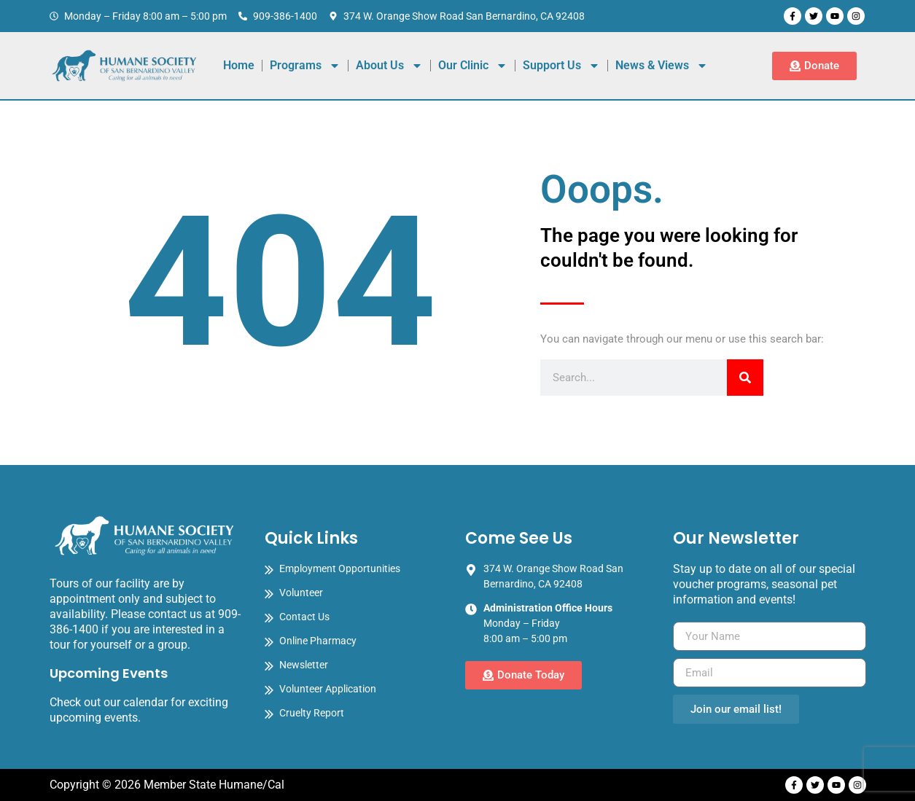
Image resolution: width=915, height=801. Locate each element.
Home (238, 65)
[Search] (745, 377)
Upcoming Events (109, 673)
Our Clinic (472, 65)
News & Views (661, 65)
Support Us (561, 65)
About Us (389, 65)
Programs (305, 65)
